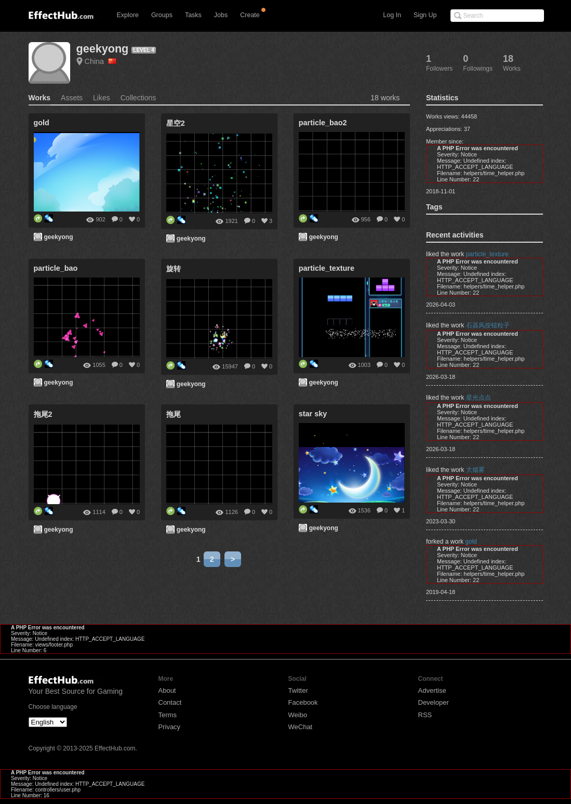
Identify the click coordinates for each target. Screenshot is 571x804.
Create (250, 15)
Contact (170, 702)
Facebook (303, 702)
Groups (161, 15)
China (101, 61)
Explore (128, 15)
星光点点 (478, 397)
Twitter (298, 690)
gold (471, 541)
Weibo (298, 715)
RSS (425, 715)
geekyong (102, 48)
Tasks (193, 15)
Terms (167, 715)
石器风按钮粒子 (488, 325)
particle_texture (487, 254)
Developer (433, 702)
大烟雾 (475, 469)
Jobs (221, 15)
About (167, 690)
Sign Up (425, 15)
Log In (392, 15)
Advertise (432, 690)
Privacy (169, 727)
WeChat (300, 727)
